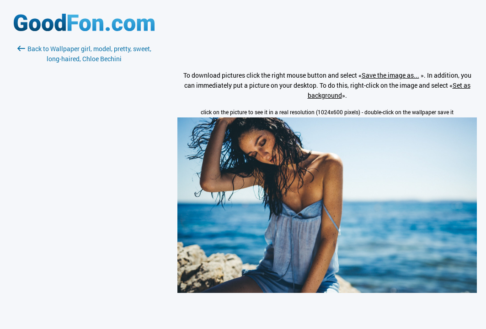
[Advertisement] (84, 172)
